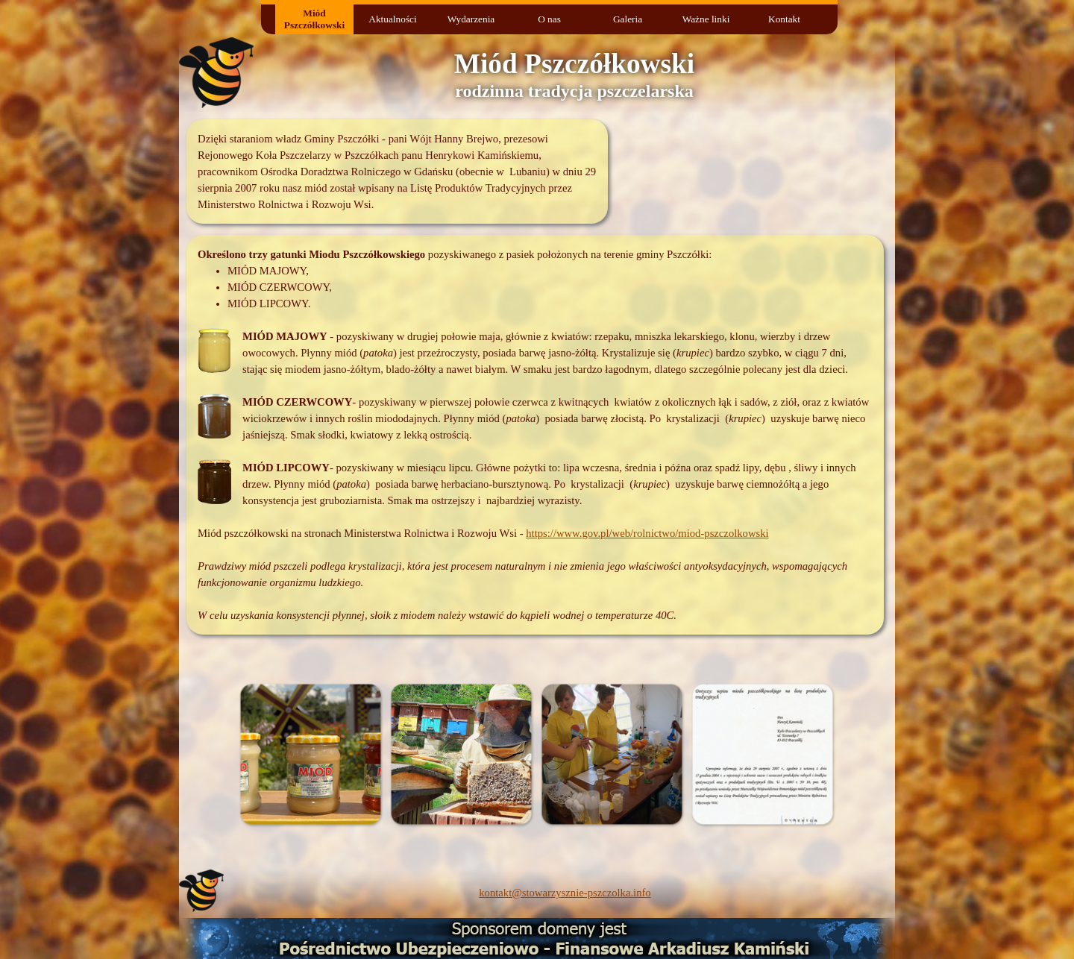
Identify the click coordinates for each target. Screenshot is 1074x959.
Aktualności (392, 19)
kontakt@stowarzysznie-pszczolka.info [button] (564, 893)
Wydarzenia (471, 19)
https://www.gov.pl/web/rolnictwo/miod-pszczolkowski (647, 533)
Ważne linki (706, 19)
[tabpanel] (397, 172)
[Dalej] (876, 753)
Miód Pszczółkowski (314, 19)
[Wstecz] (197, 753)
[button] (310, 753)
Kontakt (784, 19)
